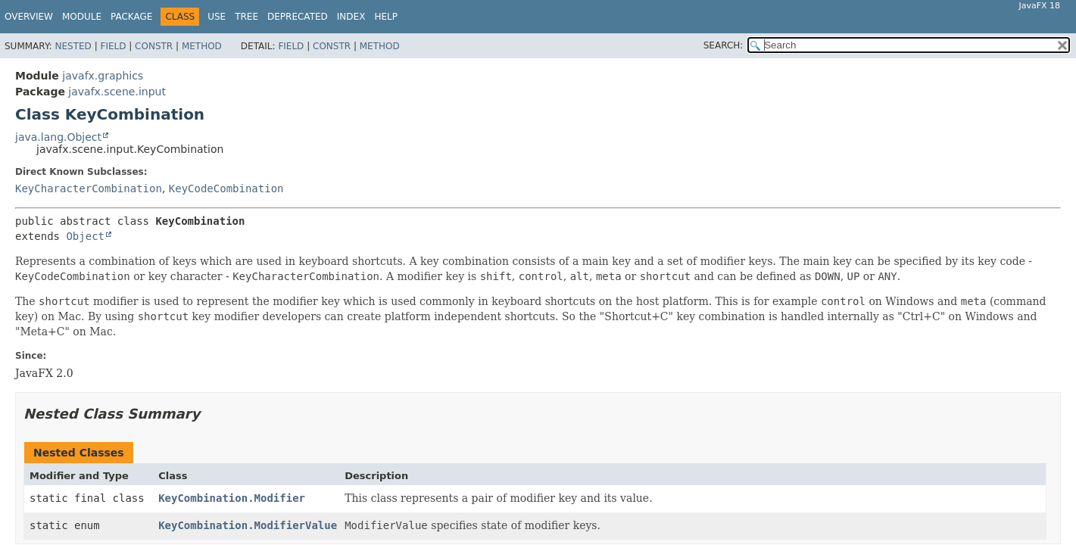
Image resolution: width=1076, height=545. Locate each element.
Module (81, 16)
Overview (29, 16)
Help (386, 16)
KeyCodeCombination (226, 188)
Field (113, 46)
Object (85, 236)
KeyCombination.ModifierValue (247, 525)
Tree (246, 16)
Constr (154, 46)
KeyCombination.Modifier (231, 498)
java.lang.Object (58, 137)
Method (202, 46)
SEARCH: (723, 45)
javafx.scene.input (117, 92)
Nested (73, 46)
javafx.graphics (102, 76)
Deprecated (297, 16)
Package (131, 16)
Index (351, 16)
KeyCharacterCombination (88, 188)
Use (216, 16)
